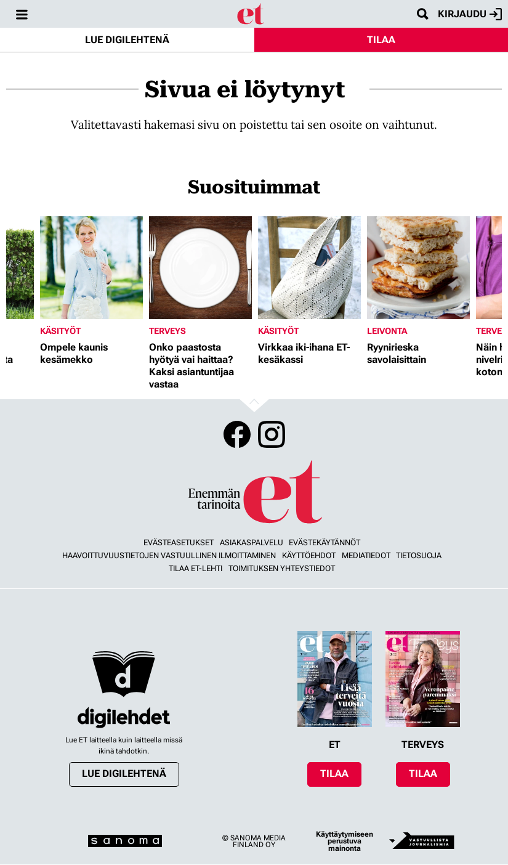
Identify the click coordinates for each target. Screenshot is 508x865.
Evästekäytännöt (324, 542)
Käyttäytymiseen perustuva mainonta (344, 841)
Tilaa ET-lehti (195, 568)
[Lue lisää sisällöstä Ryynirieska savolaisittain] (418, 267)
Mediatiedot (366, 555)
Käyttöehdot (309, 555)
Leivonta (387, 331)
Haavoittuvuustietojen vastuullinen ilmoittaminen (169, 555)
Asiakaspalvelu (251, 542)
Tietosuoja (418, 555)
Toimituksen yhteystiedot (281, 568)
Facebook (237, 434)
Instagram (271, 434)
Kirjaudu (470, 14)
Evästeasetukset (178, 542)
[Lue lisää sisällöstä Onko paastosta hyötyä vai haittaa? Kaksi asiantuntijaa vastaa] (200, 267)
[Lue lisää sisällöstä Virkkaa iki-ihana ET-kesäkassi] (309, 267)
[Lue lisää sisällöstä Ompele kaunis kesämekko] (91, 267)
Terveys (167, 331)
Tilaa (381, 40)
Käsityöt (60, 331)
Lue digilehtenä (127, 40)
